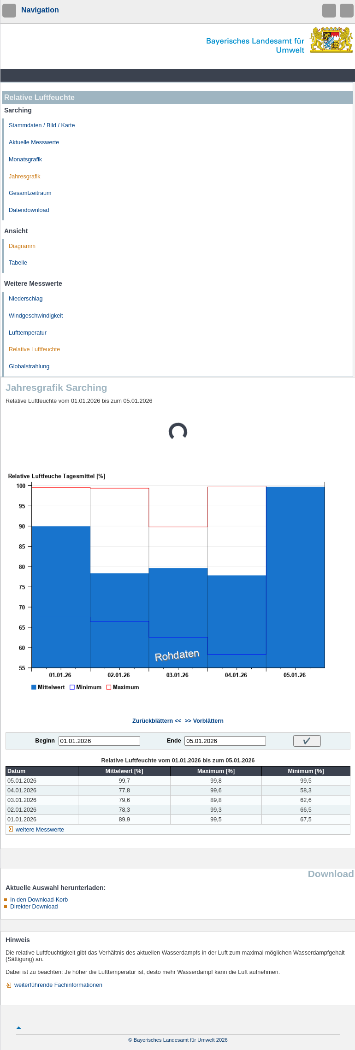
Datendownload (29, 210)
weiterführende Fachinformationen (58, 985)
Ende (174, 740)
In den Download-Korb (39, 900)
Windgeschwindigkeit (36, 316)
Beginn (45, 740)
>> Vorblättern (203, 721)
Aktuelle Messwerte (34, 142)
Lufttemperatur (28, 333)
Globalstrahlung (29, 366)
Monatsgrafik (25, 159)
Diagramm (22, 246)
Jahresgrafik (25, 176)
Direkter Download (34, 906)
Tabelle (18, 263)
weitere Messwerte (40, 829)
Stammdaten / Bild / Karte (42, 125)
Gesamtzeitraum (30, 193)
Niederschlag (26, 298)
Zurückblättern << (156, 721)
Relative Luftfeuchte (34, 349)
